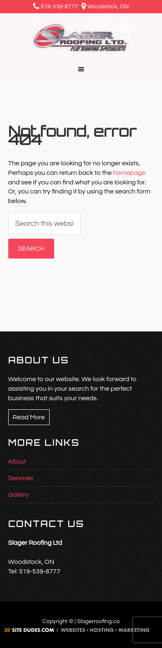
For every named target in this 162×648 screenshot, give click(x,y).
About (17, 461)
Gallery (18, 494)
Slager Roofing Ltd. (81, 38)
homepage (129, 172)
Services (20, 478)
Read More (29, 417)
